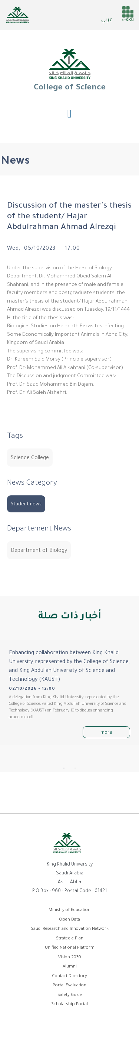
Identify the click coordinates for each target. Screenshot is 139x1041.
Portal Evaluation (69, 985)
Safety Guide (69, 995)
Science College (30, 458)
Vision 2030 (69, 957)
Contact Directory (69, 976)
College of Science (69, 70)
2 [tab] (75, 768)
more (106, 732)
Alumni (70, 967)
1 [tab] (64, 768)
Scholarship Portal (69, 1004)
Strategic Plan (69, 938)
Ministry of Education (69, 910)
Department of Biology (39, 551)
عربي (107, 20)
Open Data (69, 920)
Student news (26, 504)
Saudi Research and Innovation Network (70, 929)
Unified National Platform (70, 948)
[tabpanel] (69, 692)
